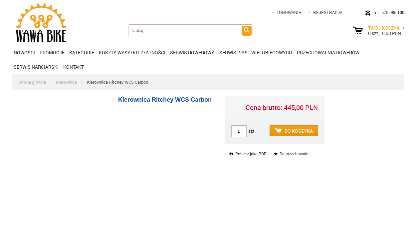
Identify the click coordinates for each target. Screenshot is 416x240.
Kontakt (73, 67)
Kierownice (66, 82)
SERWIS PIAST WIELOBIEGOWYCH (255, 52)
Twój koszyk (386, 28)
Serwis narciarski (36, 67)
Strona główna (32, 82)
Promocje (52, 52)
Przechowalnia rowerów (328, 52)
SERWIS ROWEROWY (192, 52)
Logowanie (289, 12)
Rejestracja (327, 12)
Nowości (24, 52)
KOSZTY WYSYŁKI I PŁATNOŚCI (132, 52)
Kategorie (81, 52)
